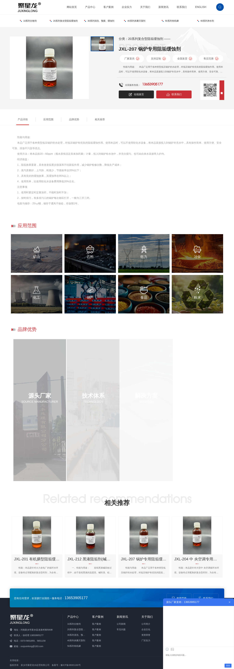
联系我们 (182, 7)
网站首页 (72, 7)
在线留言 (136, 94)
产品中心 (90, 7)
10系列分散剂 (28, 21)
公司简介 (145, 624)
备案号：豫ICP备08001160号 (66, 665)
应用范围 (48, 119)
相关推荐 (100, 119)
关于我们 (145, 7)
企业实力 (127, 7)
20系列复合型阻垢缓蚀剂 (64, 21)
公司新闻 (121, 624)
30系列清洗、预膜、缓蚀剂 (99, 21)
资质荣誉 (145, 635)
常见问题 (121, 629)
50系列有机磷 (170, 21)
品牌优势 (74, 119)
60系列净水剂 (205, 21)
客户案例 (108, 7)
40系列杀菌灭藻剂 (134, 21)
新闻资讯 (163, 7)
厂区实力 (145, 640)
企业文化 (145, 629)
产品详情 (23, 119)
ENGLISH (200, 7)
